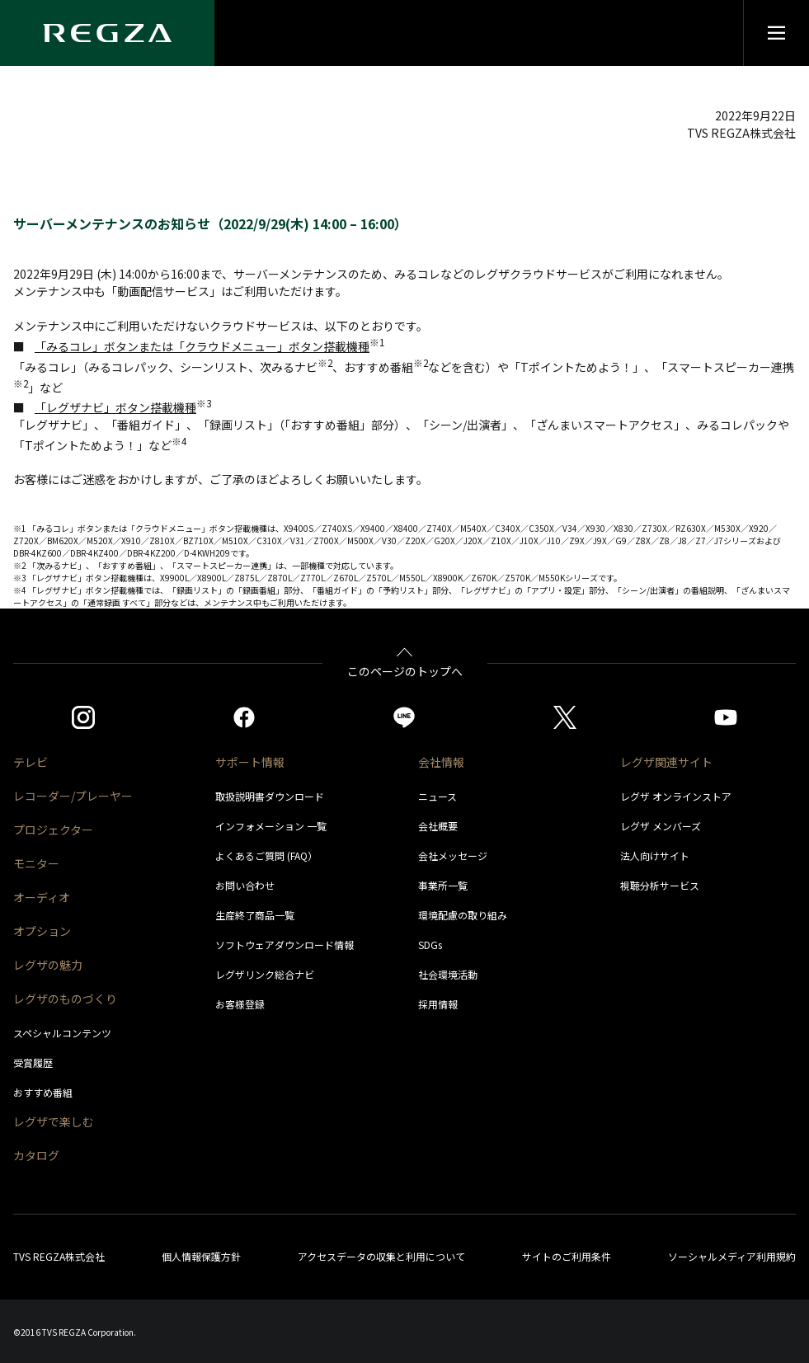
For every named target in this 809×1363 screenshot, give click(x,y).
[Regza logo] (107, 33)
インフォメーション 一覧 (271, 826)
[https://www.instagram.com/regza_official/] (83, 717)
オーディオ (41, 897)
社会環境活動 (447, 974)
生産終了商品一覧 (254, 915)
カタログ (36, 1155)
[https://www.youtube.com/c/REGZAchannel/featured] (725, 717)
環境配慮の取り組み (462, 915)
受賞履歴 (33, 1062)
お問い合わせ (245, 885)
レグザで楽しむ (53, 1121)
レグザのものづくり (65, 998)
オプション (42, 931)
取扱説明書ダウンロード (269, 796)
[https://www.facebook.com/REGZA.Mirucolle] (244, 717)
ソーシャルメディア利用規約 (732, 1256)
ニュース (437, 796)
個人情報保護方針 (201, 1256)
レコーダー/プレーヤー (73, 795)
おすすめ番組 (43, 1092)
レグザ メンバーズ (660, 826)
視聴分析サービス (659, 885)
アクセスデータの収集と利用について (381, 1256)
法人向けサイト (654, 855)
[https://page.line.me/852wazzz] (404, 717)
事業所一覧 (443, 885)
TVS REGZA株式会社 (59, 1256)
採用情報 (438, 1004)
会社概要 (438, 826)
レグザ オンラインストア (675, 796)
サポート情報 (250, 762)
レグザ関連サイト (666, 762)
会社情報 (441, 762)
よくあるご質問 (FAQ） (266, 855)
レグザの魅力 (47, 964)
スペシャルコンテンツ (62, 1033)
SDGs (430, 945)
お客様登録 (240, 1004)
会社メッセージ (452, 855)
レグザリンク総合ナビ (264, 974)
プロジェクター (53, 829)
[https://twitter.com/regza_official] (564, 717)
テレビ (30, 762)
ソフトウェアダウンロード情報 (284, 945)
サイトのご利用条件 (566, 1256)
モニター (36, 863)
